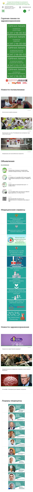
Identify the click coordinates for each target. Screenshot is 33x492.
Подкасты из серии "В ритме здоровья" (11, 348)
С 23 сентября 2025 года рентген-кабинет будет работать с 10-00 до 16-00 (18, 192)
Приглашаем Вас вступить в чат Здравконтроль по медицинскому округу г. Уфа (19, 200)
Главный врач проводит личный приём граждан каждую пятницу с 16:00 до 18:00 (18, 171)
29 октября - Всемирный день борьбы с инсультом (14, 389)
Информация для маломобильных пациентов (13, 153)
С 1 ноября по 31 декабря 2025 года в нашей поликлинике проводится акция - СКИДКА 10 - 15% (19, 178)
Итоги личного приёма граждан (9, 112)
